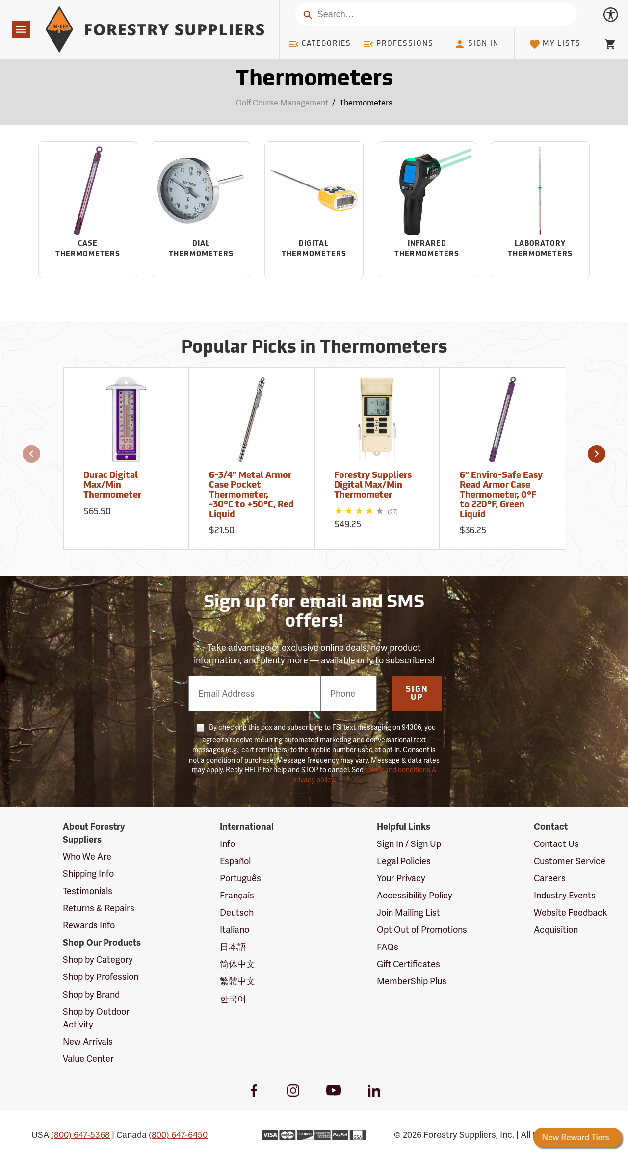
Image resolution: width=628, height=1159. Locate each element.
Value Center (88, 1058)
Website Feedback (570, 912)
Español (235, 861)
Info (227, 843)
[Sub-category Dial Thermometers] (201, 210)
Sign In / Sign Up (409, 843)
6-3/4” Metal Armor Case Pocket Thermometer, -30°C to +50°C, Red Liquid (251, 495)
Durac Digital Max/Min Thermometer (112, 485)
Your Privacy (401, 878)
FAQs (387, 946)
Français (237, 895)
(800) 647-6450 (178, 1134)
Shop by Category (98, 959)
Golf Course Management (282, 103)
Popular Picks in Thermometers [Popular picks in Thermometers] (314, 348)
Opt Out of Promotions (422, 929)
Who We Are (87, 856)
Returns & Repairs (98, 908)
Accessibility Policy (414, 895)
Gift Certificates (408, 964)
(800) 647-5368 (80, 1134)
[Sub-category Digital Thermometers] (314, 210)
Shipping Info (88, 873)
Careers (550, 878)
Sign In (476, 44)
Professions (398, 44)
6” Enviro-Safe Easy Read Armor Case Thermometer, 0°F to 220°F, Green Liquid (501, 495)
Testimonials (87, 890)
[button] (31, 454)
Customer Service (569, 861)
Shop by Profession (100, 976)
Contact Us (556, 843)
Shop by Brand (91, 994)
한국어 (233, 998)
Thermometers (366, 103)
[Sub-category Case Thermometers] (87, 210)
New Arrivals (88, 1041)
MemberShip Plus (411, 981)
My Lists (555, 44)
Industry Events (565, 895)
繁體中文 (237, 981)
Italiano (234, 929)
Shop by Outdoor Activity (96, 1018)
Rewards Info (89, 925)
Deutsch (237, 912)
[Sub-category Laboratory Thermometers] (540, 210)
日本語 (233, 946)
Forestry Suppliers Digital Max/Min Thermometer (373, 485)
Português (240, 878)
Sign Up (417, 694)
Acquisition (556, 929)
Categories (320, 44)
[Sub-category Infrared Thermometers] (427, 210)
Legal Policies (404, 861)
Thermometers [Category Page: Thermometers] (314, 80)
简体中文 (237, 964)
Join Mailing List (408, 912)
